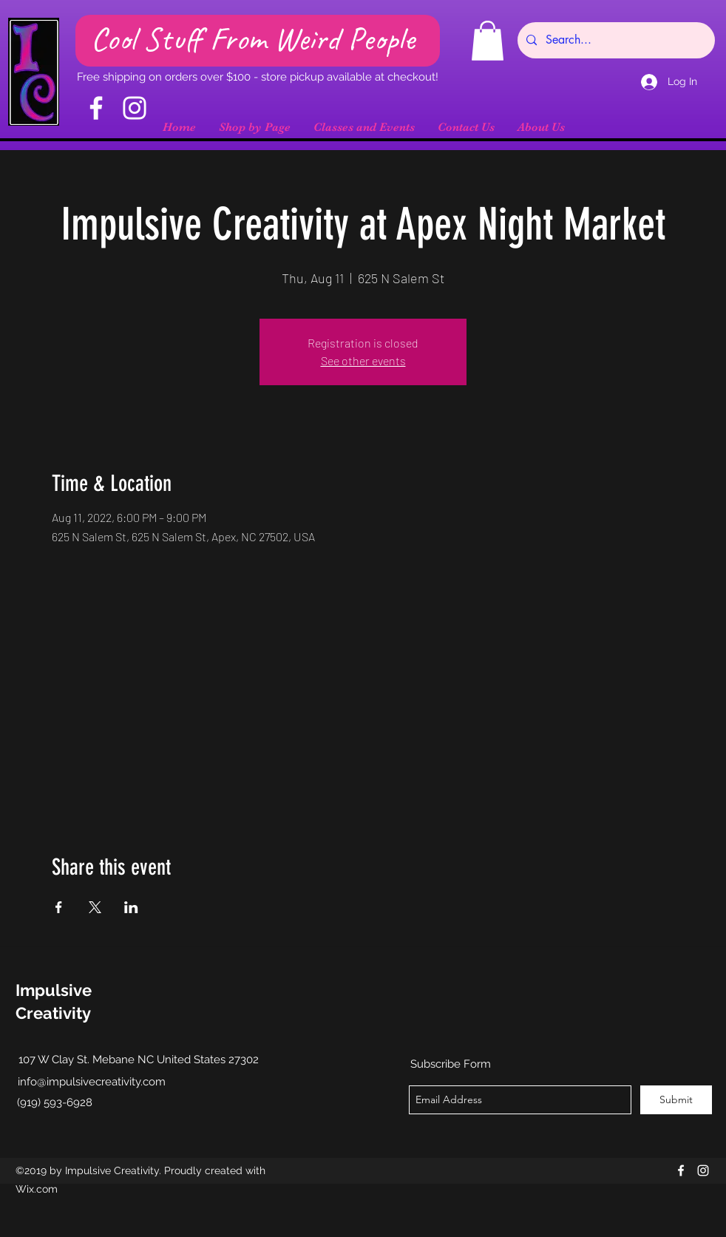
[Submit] (676, 1099)
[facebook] (681, 1170)
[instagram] (703, 1170)
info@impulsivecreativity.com (92, 1081)
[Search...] (615, 40)
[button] (487, 41)
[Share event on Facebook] (59, 907)
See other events (363, 360)
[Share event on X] (95, 907)
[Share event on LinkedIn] (131, 907)
